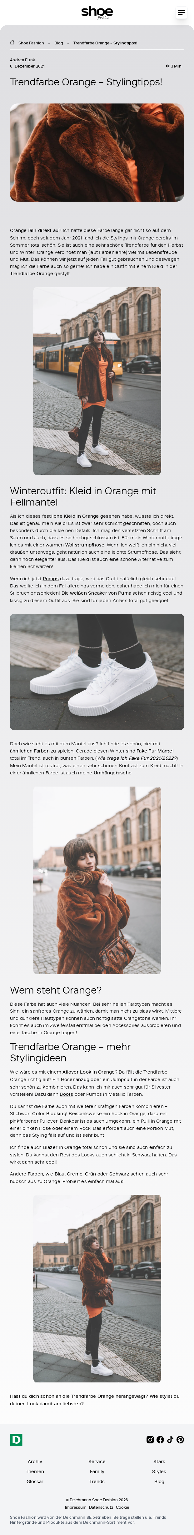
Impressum (76, 1507)
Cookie (122, 1507)
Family (97, 1471)
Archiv (35, 1461)
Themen (35, 1471)
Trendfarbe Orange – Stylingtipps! (105, 43)
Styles (159, 1471)
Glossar (35, 1481)
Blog (58, 43)
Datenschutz (101, 1507)
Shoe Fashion (31, 43)
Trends (97, 1481)
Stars (159, 1461)
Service (97, 1461)
